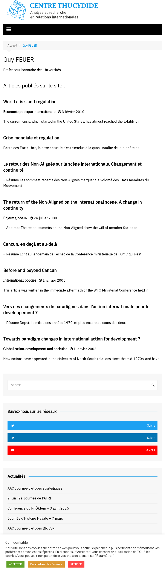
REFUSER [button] (76, 564)
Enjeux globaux (15, 218)
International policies (19, 280)
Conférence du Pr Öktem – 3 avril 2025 (38, 508)
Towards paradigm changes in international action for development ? (71, 339)
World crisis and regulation (30, 102)
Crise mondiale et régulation (31, 138)
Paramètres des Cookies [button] (46, 564)
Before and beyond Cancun (30, 270)
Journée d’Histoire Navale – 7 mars (35, 518)
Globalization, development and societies (35, 349)
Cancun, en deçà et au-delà (30, 244)
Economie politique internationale (29, 112)
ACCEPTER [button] (15, 564)
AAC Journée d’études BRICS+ (31, 528)
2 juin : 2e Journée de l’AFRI (29, 498)
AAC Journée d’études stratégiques (35, 488)
